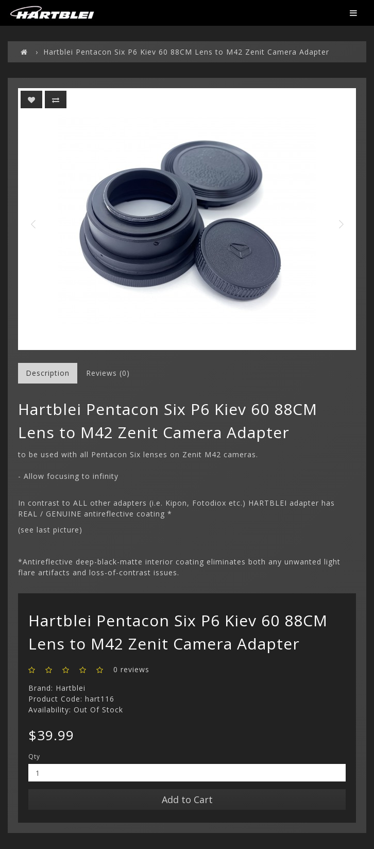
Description (48, 373)
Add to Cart (187, 799)
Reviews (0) (108, 373)
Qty (34, 756)
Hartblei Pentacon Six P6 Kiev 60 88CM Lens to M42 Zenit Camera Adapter (186, 52)
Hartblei (71, 688)
